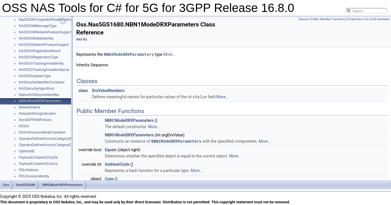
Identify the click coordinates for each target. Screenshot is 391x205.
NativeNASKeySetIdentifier (39, 95)
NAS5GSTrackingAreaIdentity (41, 63)
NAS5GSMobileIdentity (36, 38)
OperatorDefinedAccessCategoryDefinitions (52, 139)
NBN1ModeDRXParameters (40, 101)
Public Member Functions (328, 19)
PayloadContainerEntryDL (38, 157)
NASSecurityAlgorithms (36, 89)
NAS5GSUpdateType (35, 76)
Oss (6, 184)
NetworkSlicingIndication (37, 114)
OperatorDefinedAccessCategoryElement (50, 145)
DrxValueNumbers (108, 90)
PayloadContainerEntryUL (38, 164)
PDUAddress (28, 170)
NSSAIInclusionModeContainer (42, 132)
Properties (354, 19)
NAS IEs (81, 39)
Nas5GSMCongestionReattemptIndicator (49, 20)
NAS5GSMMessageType (38, 26)
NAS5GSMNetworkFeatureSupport (45, 32)
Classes (303, 19)
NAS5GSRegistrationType (38, 57)
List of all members (377, 19)
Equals (111, 149)
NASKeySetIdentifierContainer (42, 82)
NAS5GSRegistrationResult (40, 51)
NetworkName (29, 107)
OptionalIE (27, 151)
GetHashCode (117, 163)
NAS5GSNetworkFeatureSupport (44, 45)
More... (170, 54)
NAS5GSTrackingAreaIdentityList (44, 70)
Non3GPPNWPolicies (35, 120)
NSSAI (24, 126)
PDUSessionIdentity (34, 176)
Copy (109, 178)
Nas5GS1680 (25, 184)
